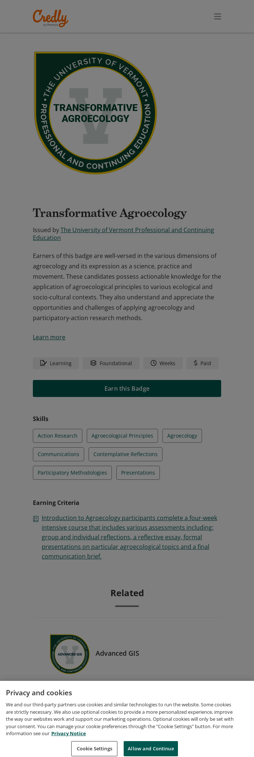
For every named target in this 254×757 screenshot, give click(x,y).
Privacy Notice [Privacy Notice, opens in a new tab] (68, 742)
